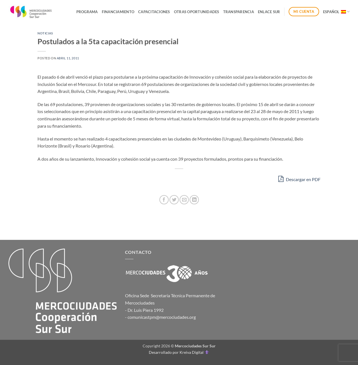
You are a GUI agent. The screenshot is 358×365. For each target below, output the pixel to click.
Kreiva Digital (194, 352)
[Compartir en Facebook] (164, 199)
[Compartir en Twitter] (174, 199)
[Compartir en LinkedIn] (194, 199)
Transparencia (238, 12)
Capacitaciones (154, 12)
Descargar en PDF (299, 178)
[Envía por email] (184, 199)
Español (336, 11)
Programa (87, 12)
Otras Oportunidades (196, 12)
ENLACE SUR (269, 12)
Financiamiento (118, 12)
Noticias (45, 33)
